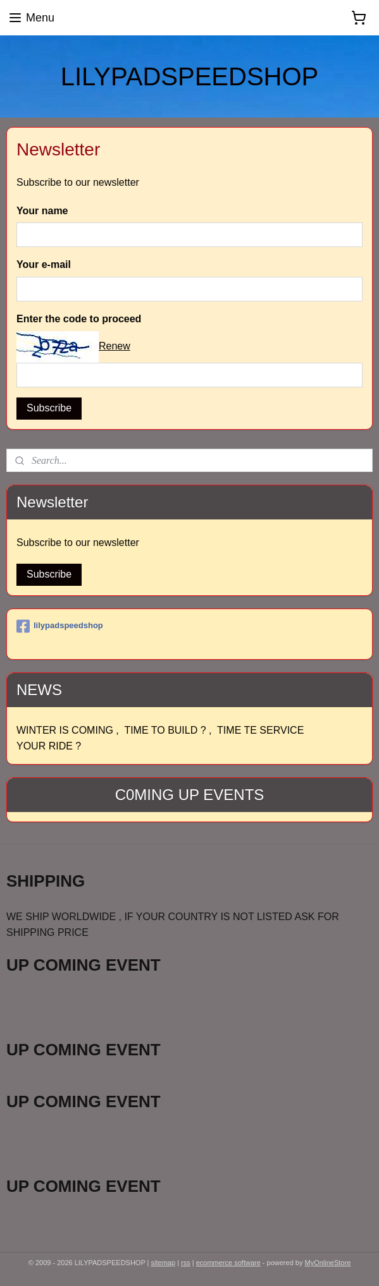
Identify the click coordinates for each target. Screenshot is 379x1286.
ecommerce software (228, 1262)
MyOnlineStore (328, 1262)
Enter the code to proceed (78, 318)
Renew (114, 346)
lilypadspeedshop (59, 626)
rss (185, 1262)
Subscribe (49, 408)
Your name (42, 210)
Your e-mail (43, 264)
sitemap (163, 1262)
